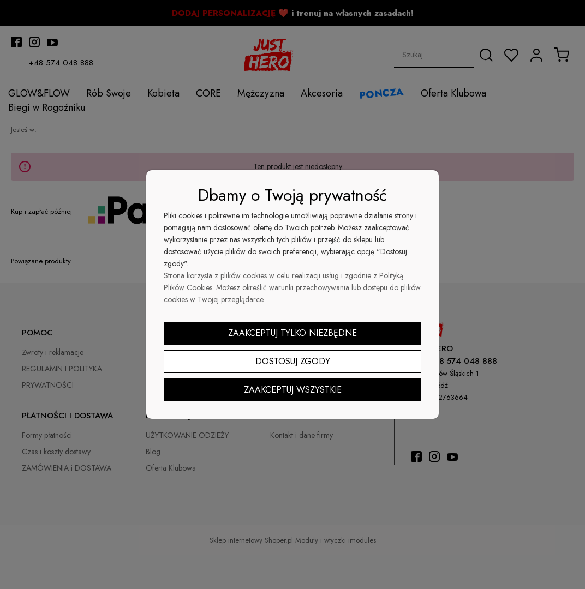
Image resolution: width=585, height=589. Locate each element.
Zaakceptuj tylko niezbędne (292, 333)
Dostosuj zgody (292, 361)
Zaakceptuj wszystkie (293, 389)
